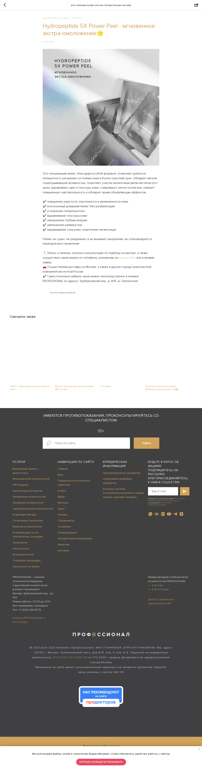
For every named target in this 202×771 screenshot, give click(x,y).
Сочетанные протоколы (28, 524)
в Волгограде (160, 592)
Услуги (19, 465)
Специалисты (66, 524)
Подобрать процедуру (27, 563)
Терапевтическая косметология (33, 512)
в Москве (158, 588)
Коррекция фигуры (24, 518)
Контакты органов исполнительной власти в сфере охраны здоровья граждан (123, 496)
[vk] (156, 517)
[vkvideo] (162, 517)
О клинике (64, 530)
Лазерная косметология (28, 506)
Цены (61, 512)
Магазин (63, 506)
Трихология (20, 546)
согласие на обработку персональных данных (166, 503)
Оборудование (67, 536)
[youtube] (169, 517)
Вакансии (64, 547)
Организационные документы (121, 476)
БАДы (61, 500)
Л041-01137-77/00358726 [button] (70, 660)
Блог (61, 478)
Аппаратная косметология (29, 500)
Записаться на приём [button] (26, 569)
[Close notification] (199, 749)
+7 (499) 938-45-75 (29, 613)
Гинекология (21, 552)
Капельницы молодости (27, 494)
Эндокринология (23, 558)
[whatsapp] (150, 517)
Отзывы (63, 518)
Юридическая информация (75, 542)
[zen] (181, 517)
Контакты (63, 553)
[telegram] (175, 517)
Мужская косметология (27, 530)
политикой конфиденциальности (159, 507)
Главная (63, 472)
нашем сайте (127, 259)
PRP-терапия (20, 488)
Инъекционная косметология (31, 482)
